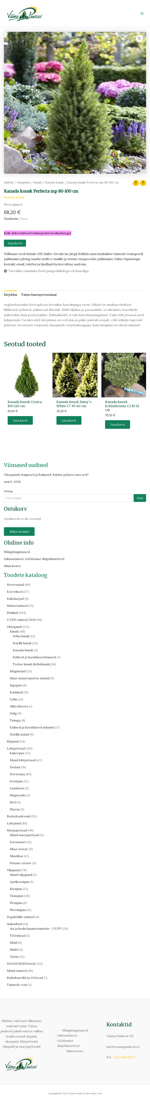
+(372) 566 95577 (124, 1057)
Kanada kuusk (54, 182)
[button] (139, 38)
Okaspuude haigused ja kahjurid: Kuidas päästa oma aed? (46, 475)
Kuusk (38, 182)
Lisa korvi (15, 243)
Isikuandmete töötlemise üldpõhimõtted (34, 559)
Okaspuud (23, 182)
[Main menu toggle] (142, 13)
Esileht (8, 182)
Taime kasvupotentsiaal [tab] (38, 295)
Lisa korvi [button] (20, 420)
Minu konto (12, 566)
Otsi (140, 498)
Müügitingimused (17, 552)
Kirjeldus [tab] (10, 295)
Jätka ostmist (19, 532)
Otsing (8, 491)
